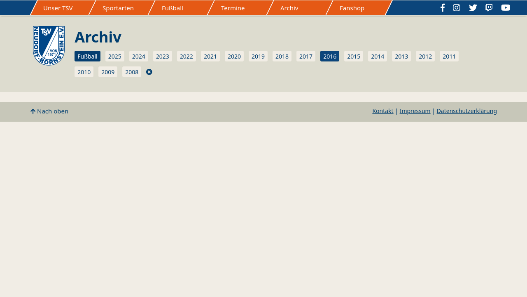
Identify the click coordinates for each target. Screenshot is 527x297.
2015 (353, 56)
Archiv (289, 8)
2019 (258, 56)
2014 (377, 56)
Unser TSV (58, 8)
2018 (282, 56)
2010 (84, 72)
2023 (162, 56)
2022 (186, 56)
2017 (305, 56)
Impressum (415, 111)
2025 (114, 56)
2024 (138, 56)
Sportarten (118, 8)
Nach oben (52, 111)
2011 (449, 56)
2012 (425, 56)
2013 (401, 56)
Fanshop (352, 8)
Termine (233, 8)
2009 (107, 72)
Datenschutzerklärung (467, 111)
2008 (131, 72)
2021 (210, 56)
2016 (329, 56)
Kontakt (382, 111)
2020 (234, 56)
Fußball (172, 8)
